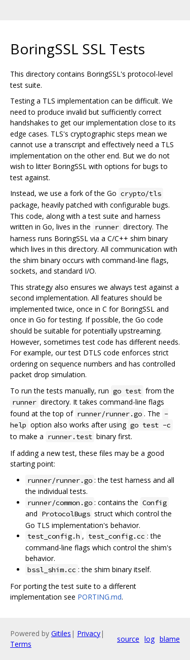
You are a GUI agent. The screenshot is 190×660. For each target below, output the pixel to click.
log (149, 639)
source (128, 639)
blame (170, 639)
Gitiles (61, 633)
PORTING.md (100, 597)
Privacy (88, 633)
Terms (20, 644)
